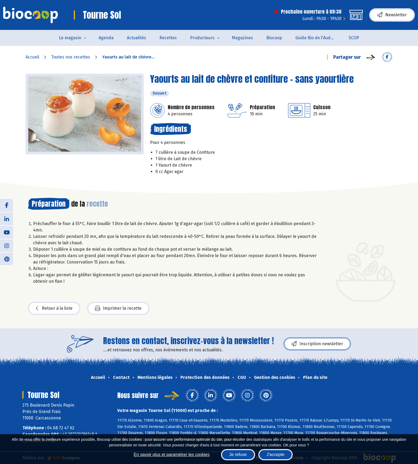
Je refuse (238, 454)
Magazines (242, 37)
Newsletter (392, 15)
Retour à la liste (54, 308)
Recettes (168, 37)
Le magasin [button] (70, 37)
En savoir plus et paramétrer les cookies (172, 454)
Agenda (106, 37)
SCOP (354, 37)
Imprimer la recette (118, 308)
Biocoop (274, 37)
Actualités (136, 37)
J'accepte (275, 454)
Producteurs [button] (202, 37)
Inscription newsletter (317, 344)
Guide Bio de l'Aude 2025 (318, 37)
